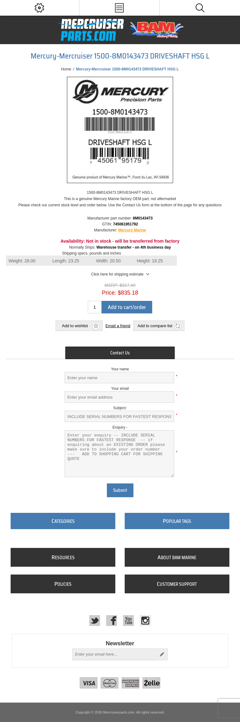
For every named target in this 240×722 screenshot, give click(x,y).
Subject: (120, 408)
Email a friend (118, 325)
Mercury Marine (132, 230)
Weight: (21, 260)
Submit (120, 490)
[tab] (120, 353)
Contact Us (120, 352)
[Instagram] (145, 621)
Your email (120, 388)
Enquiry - (120, 427)
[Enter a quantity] (95, 307)
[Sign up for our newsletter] (114, 654)
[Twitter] (95, 621)
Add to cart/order (127, 307)
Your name (120, 369)
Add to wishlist (75, 325)
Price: (109, 293)
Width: (108, 260)
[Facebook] (112, 621)
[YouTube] (128, 621)
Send (162, 654)
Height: (150, 260)
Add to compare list (155, 325)
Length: (65, 260)
